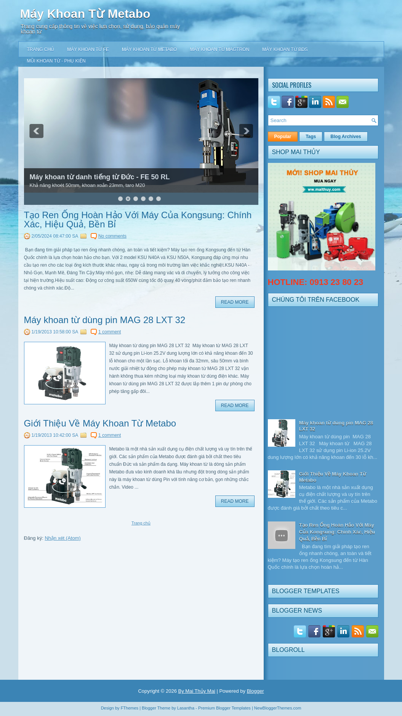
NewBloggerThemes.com (277, 708)
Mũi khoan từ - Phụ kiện (56, 61)
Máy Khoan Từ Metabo (85, 14)
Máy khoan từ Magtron (219, 49)
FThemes (129, 708)
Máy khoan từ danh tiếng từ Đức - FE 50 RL (100, 177)
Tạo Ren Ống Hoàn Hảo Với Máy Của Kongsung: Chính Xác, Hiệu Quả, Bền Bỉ (138, 220)
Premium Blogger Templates (224, 708)
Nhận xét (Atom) (62, 538)
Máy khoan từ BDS (285, 49)
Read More (235, 302)
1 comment (109, 332)
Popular (282, 136)
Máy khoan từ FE (88, 49)
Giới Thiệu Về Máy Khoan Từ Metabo (100, 423)
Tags (311, 136)
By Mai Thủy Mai (196, 691)
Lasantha (185, 708)
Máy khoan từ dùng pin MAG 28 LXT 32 (105, 320)
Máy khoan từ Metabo (149, 49)
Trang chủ (40, 49)
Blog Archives (345, 136)
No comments (112, 236)
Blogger (255, 691)
